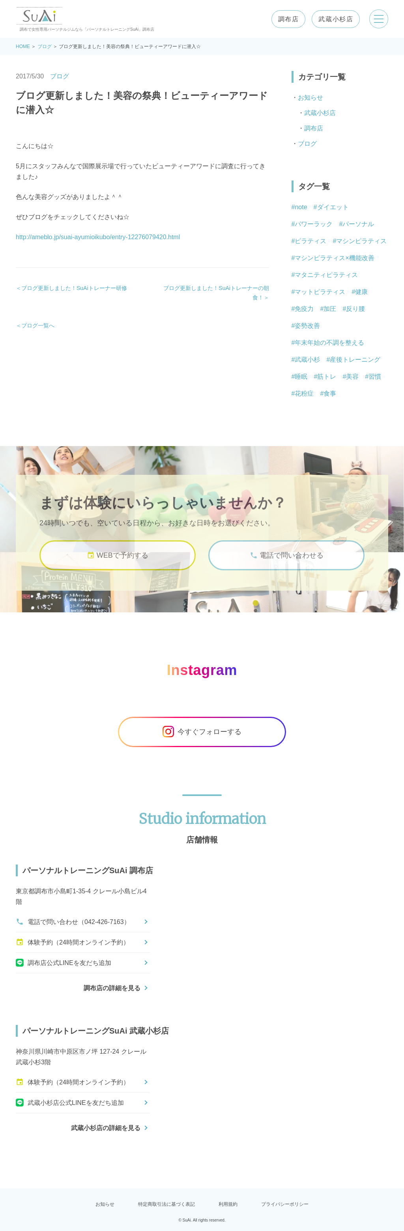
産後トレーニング (355, 359)
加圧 (330, 308)
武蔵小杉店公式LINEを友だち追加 (70, 1102)
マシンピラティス (361, 241)
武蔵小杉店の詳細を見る (105, 1128)
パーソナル (358, 224)
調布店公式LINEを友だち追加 (63, 963)
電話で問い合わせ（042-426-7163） (73, 922)
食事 (330, 393)
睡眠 (301, 376)
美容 (352, 376)
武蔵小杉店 (335, 19)
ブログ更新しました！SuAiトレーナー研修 (74, 288)
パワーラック (314, 224)
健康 (361, 291)
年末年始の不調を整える (329, 342)
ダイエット (333, 207)
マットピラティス (320, 291)
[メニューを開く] (378, 18)
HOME (23, 46)
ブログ (44, 46)
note (301, 207)
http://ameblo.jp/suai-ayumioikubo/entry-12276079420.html (98, 237)
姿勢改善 (307, 325)
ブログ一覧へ (37, 325)
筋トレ (326, 376)
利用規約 (228, 1204)
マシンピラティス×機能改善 (334, 258)
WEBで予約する (117, 560)
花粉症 (304, 393)
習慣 (374, 376)
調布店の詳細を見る (112, 988)
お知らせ (310, 97)
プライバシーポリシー (285, 1204)
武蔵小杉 (307, 359)
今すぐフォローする (202, 732)
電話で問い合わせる (287, 560)
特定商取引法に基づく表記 (166, 1204)
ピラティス (310, 241)
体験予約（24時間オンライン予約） (72, 942)
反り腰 (355, 308)
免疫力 (304, 308)
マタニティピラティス (326, 274)
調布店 (288, 19)
